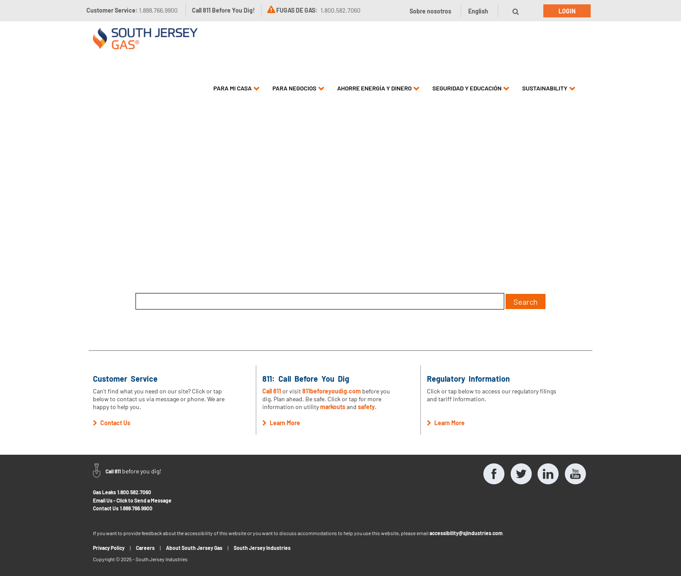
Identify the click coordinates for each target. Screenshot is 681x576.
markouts (332, 406)
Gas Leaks (104, 492)
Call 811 (271, 391)
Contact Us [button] (111, 422)
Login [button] (567, 11)
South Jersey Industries (262, 548)
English (478, 11)
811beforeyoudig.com (331, 391)
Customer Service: (132, 10)
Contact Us (106, 508)
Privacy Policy (109, 548)
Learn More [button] (281, 422)
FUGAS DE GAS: (296, 10)
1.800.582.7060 (134, 492)
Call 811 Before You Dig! (223, 10)
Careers (145, 548)
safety (366, 406)
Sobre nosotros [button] (430, 11)
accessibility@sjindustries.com (466, 533)
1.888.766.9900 (136, 508)
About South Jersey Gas (194, 548)
